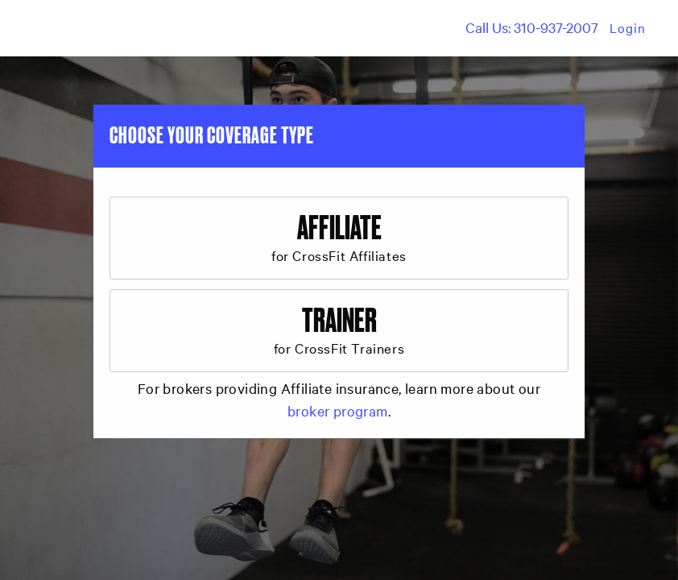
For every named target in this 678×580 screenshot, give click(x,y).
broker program (337, 410)
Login (628, 27)
